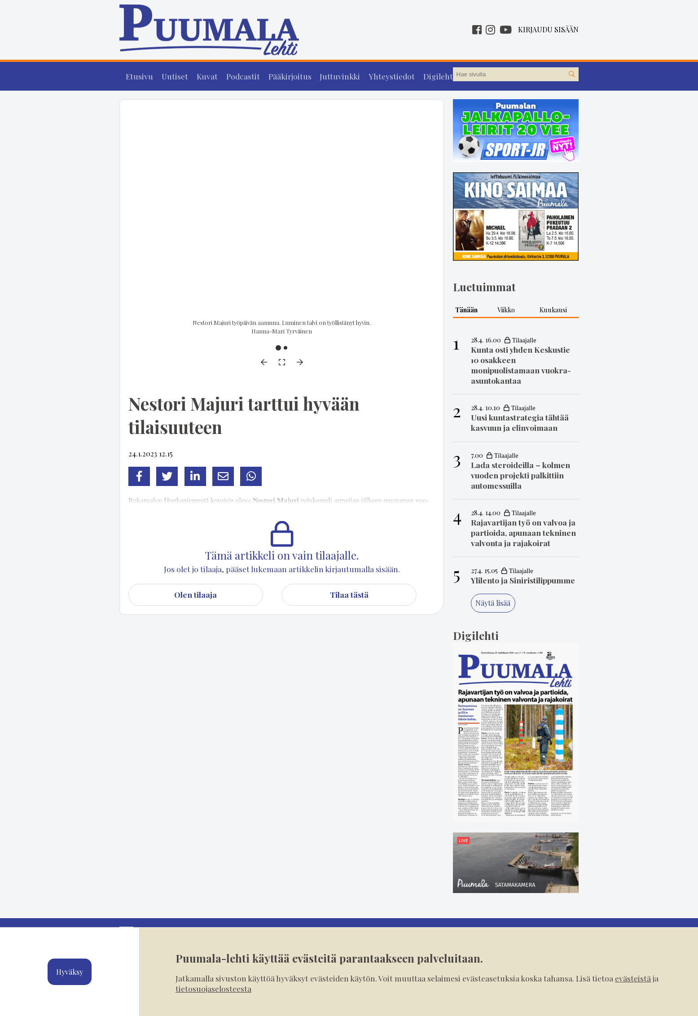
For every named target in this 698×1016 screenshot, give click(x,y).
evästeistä (633, 978)
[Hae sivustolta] (571, 74)
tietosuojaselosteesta (213, 988)
